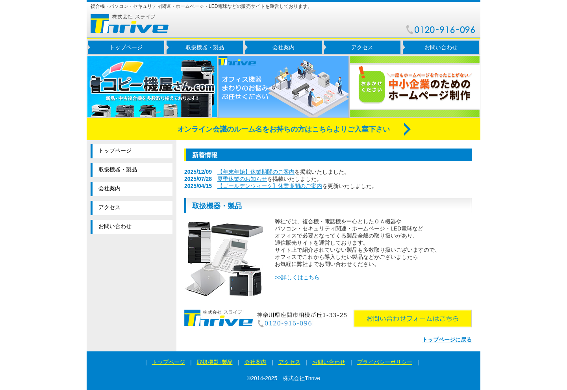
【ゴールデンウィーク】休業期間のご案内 (269, 186)
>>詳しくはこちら (297, 277)
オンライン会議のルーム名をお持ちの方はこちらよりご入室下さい (283, 129)
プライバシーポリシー (384, 362)
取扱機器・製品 (204, 47)
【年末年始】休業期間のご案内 (256, 172)
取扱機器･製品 (215, 362)
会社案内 (283, 47)
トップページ (126, 47)
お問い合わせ (441, 47)
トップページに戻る (447, 339)
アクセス (362, 47)
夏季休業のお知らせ (242, 179)
